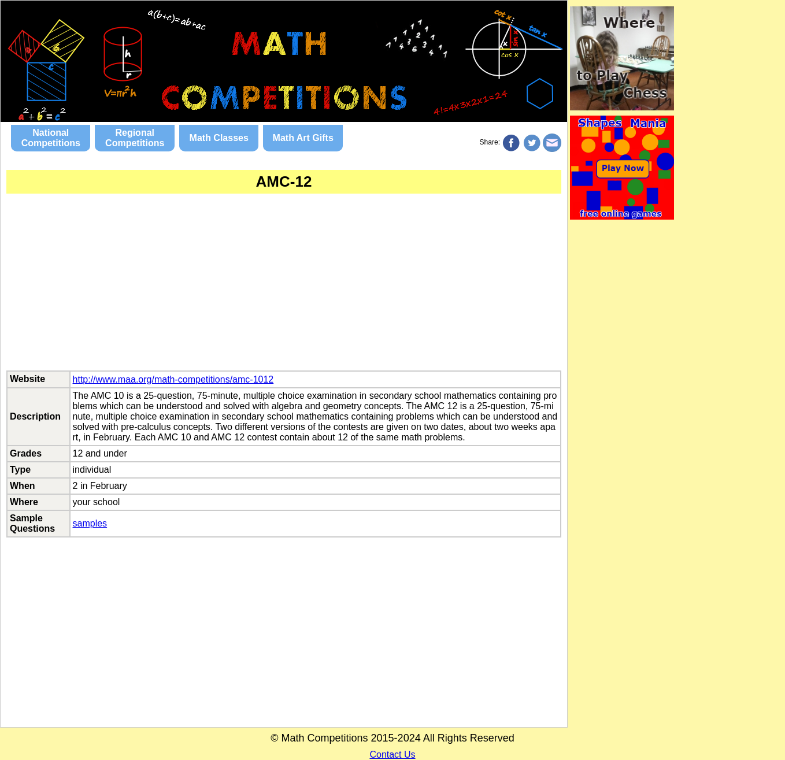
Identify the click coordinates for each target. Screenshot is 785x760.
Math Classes (219, 138)
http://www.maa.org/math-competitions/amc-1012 (173, 379)
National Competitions (50, 138)
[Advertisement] (283, 289)
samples (90, 523)
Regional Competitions (134, 138)
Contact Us (392, 754)
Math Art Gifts (303, 138)
